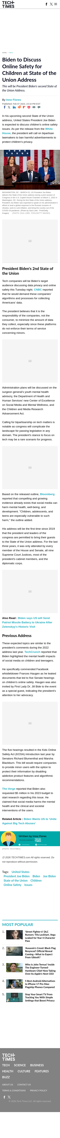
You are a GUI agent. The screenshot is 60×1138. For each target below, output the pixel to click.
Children (36, 880)
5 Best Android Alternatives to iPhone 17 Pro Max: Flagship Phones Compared (40, 984)
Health (7, 1071)
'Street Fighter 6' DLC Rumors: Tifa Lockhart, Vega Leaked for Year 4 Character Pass (40, 936)
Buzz (6, 1077)
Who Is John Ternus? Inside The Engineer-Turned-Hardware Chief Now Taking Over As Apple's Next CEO (40, 969)
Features (42, 1071)
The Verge (8, 788)
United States (20, 872)
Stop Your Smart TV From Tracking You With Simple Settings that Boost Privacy (40, 997)
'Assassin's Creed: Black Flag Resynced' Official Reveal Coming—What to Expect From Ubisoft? (40, 953)
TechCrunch (32, 651)
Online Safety (12, 884)
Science (20, 1065)
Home (4, 52)
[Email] (34, 107)
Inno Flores (13, 99)
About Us (7, 1084)
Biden (36, 876)
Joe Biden (49, 876)
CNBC (38, 289)
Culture (24, 1071)
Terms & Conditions (14, 1090)
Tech (11, 52)
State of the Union (16, 880)
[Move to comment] (39, 107)
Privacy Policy (38, 1090)
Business (37, 1065)
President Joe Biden (17, 876)
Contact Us (24, 1084)
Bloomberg (47, 494)
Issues (28, 884)
